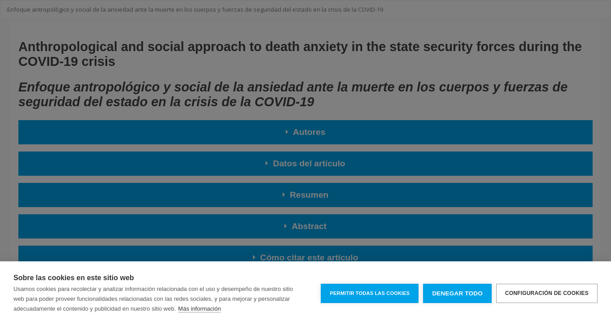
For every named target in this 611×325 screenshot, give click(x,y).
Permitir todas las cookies (370, 293)
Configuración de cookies (547, 293)
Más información (199, 308)
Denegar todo (457, 293)
